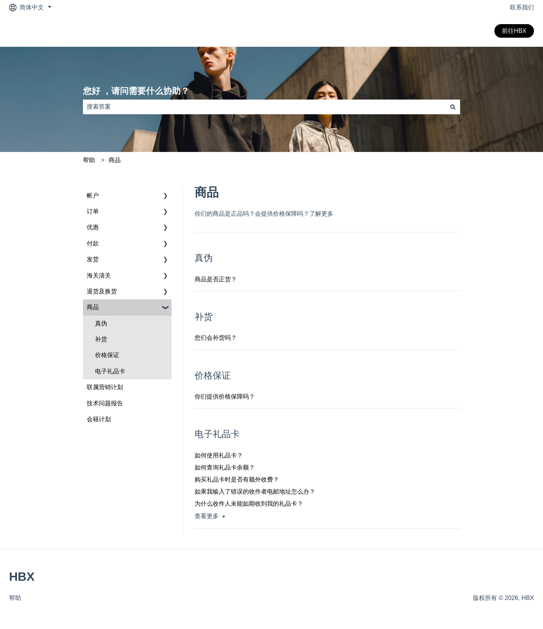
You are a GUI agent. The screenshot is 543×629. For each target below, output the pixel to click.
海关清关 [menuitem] (99, 275)
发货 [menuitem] (93, 259)
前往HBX (514, 31)
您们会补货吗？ (216, 337)
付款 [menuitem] (93, 243)
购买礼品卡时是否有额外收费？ (237, 479)
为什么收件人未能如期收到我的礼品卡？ (249, 503)
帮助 (89, 160)
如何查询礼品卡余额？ (225, 467)
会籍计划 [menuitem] (99, 419)
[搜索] (453, 107)
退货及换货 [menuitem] (102, 291)
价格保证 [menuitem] (107, 355)
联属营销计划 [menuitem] (105, 387)
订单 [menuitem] (93, 211)
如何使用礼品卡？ (219, 455)
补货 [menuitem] (101, 339)
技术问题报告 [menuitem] (105, 403)
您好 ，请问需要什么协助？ (136, 91)
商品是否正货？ (216, 279)
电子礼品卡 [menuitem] (110, 371)
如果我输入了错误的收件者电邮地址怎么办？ (255, 491)
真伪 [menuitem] (101, 323)
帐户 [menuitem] (93, 195)
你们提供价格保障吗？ (225, 396)
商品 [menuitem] (93, 307)
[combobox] (264, 107)
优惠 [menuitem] (93, 227)
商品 (115, 160)
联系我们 (522, 7)
